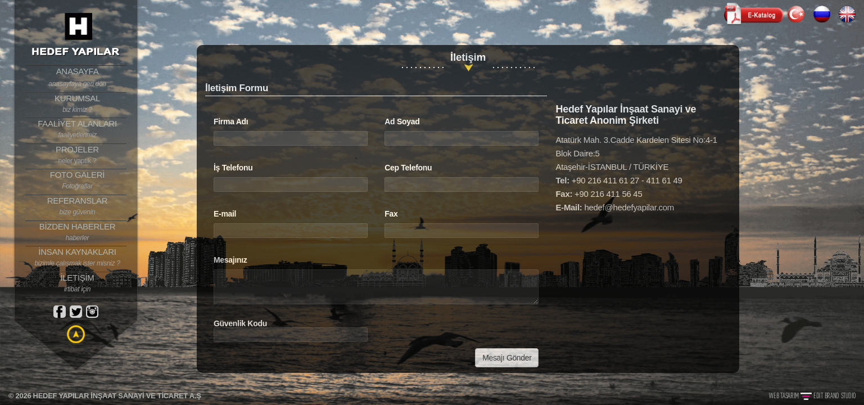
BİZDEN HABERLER (77, 232)
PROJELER (77, 155)
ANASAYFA (77, 77)
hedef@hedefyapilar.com (629, 207)
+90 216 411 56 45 (608, 194)
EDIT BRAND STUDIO (834, 396)
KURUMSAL (77, 104)
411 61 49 (664, 180)
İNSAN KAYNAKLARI (77, 257)
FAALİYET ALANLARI (77, 129)
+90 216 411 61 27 (605, 180)
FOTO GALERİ (77, 180)
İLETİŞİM (77, 283)
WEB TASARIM (784, 396)
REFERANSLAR (77, 206)
